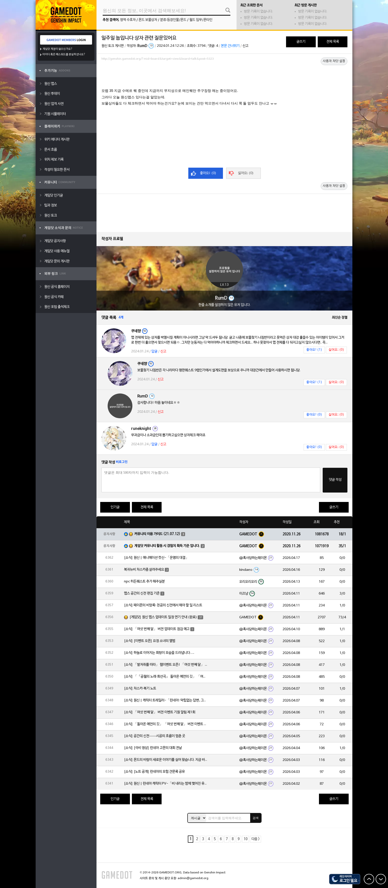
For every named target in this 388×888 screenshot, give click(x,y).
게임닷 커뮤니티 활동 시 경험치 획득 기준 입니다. (167, 546)
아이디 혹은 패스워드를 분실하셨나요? (64, 54)
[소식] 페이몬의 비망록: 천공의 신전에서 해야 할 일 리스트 (163, 605)
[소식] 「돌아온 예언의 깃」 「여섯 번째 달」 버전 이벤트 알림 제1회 (166, 724)
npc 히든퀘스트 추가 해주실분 (144, 581)
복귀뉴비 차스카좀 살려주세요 (144, 570)
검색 (256, 818)
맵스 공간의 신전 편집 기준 (142, 593)
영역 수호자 (128, 20)
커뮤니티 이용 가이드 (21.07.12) (157, 534)
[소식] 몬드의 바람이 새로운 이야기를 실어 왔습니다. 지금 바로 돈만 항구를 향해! (166, 760)
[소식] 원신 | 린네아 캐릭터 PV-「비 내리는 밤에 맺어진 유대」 (166, 783)
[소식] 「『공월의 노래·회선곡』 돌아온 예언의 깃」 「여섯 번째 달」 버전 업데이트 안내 (166, 677)
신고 (245, 46)
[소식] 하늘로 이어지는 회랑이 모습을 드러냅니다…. (159, 653)
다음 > (255, 839)
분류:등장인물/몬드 (173, 20)
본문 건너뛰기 (230, 46)
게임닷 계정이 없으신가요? (58, 49)
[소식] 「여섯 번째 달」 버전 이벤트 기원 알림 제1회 (159, 712)
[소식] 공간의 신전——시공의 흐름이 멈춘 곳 (154, 736)
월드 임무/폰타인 (200, 20)
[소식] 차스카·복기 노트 (140, 688)
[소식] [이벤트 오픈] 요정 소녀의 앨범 (149, 641)
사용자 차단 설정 (334, 61)
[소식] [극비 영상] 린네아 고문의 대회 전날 (153, 748)
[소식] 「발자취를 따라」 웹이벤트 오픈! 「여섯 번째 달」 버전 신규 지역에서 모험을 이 (166, 665)
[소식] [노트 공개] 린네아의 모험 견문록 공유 (154, 772)
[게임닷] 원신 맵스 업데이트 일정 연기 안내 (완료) (163, 617)
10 (245, 839)
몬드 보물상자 (148, 20)
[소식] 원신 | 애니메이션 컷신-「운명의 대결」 (156, 558)
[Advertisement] (224, 76)
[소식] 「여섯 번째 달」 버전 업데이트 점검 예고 (157, 629)
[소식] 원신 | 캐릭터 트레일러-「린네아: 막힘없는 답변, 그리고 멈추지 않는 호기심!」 (166, 700)
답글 (154, 351)
